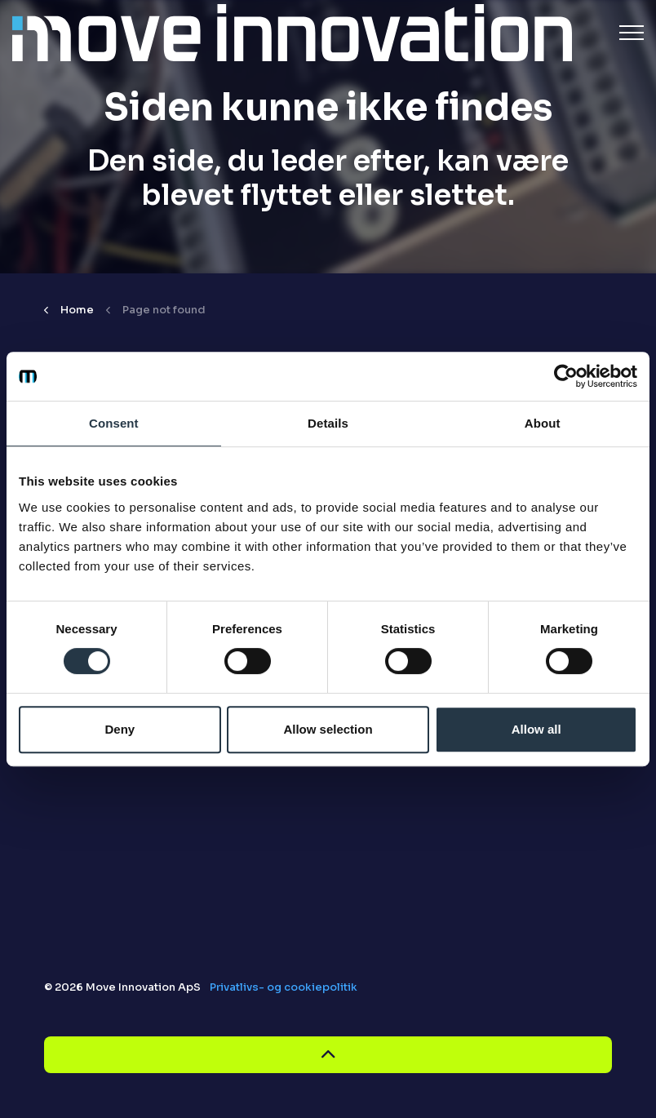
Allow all (536, 729)
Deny (119, 729)
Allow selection (327, 729)
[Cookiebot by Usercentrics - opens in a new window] (565, 376)
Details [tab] (328, 423)
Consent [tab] (114, 423)
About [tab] (543, 423)
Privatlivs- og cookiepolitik (283, 987)
